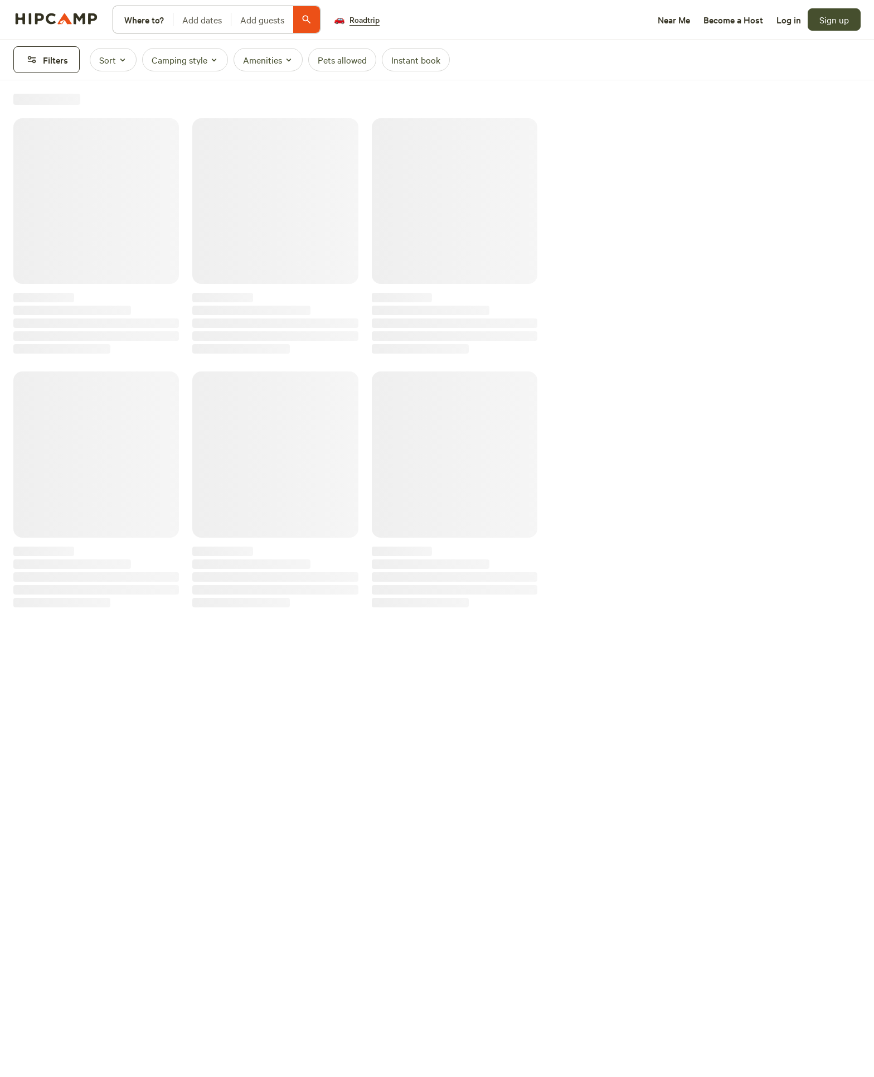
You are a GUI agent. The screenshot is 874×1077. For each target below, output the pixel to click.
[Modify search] (216, 19)
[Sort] (113, 59)
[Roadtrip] (357, 19)
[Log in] (788, 19)
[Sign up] (834, 19)
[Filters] (46, 59)
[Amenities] (268, 59)
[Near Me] (674, 19)
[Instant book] (416, 59)
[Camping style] (185, 59)
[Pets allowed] (342, 59)
